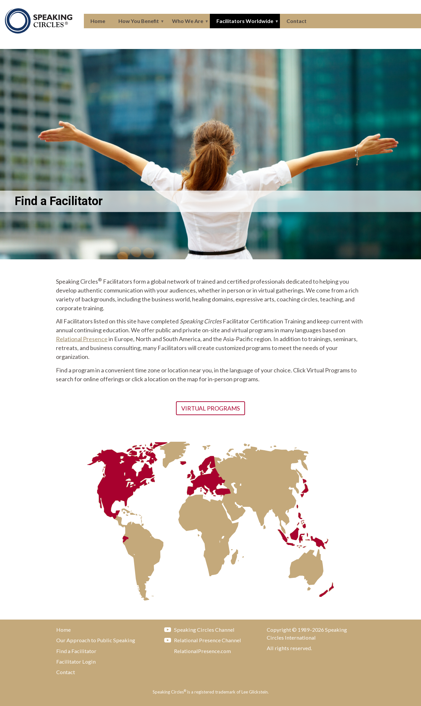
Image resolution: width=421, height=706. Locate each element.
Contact (65, 672)
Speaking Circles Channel (198, 629)
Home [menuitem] (97, 21)
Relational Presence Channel (201, 640)
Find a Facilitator (76, 651)
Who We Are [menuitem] (187, 23)
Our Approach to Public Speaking (95, 640)
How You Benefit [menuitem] (138, 23)
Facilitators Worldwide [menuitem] (244, 23)
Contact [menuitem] (296, 21)
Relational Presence (82, 338)
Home (63, 629)
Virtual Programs (210, 408)
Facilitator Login (76, 661)
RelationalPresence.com (196, 650)
